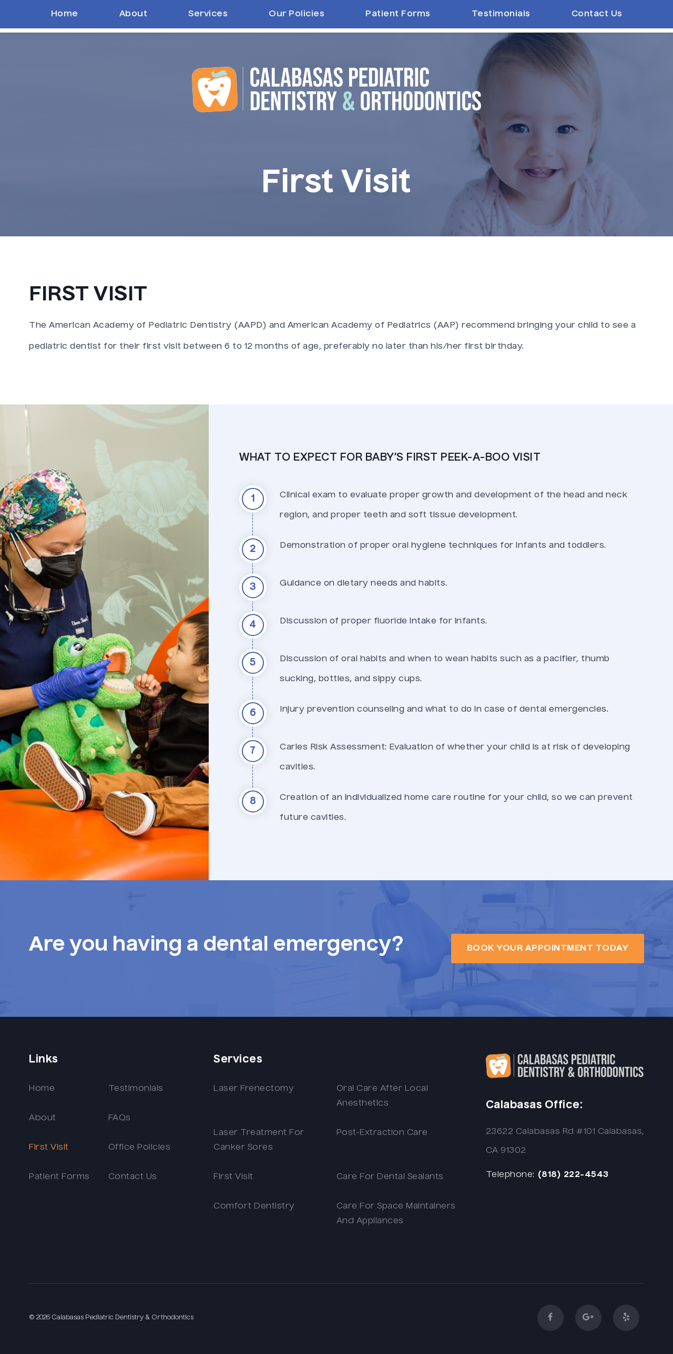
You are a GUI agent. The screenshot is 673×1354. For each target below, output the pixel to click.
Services (208, 14)
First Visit (49, 1147)
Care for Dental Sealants (390, 1177)
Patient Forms (398, 14)
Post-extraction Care (382, 1133)
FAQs (119, 1118)
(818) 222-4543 (573, 1175)
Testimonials (501, 14)
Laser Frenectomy (253, 1089)
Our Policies (296, 14)
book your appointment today (548, 948)
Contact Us (597, 14)
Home (64, 14)
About (133, 14)
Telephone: (510, 1175)
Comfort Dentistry (253, 1206)
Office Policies (139, 1147)
